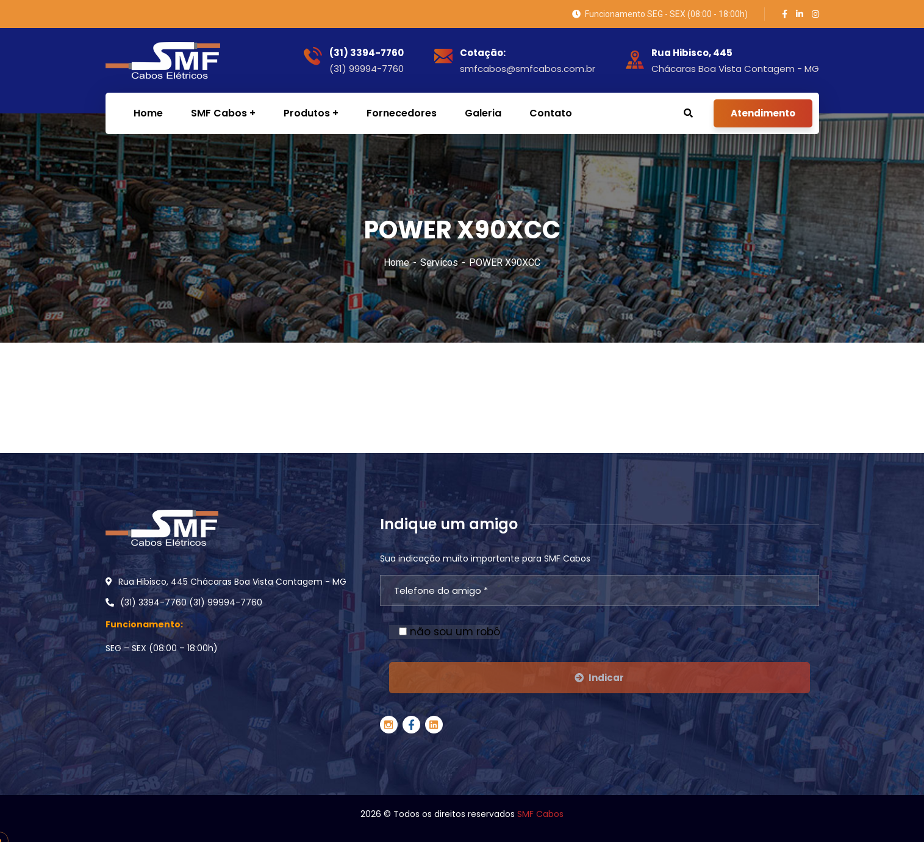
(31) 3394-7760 (366, 53)
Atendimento (763, 113)
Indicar (599, 677)
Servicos (439, 262)
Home (396, 262)
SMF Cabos (540, 814)
